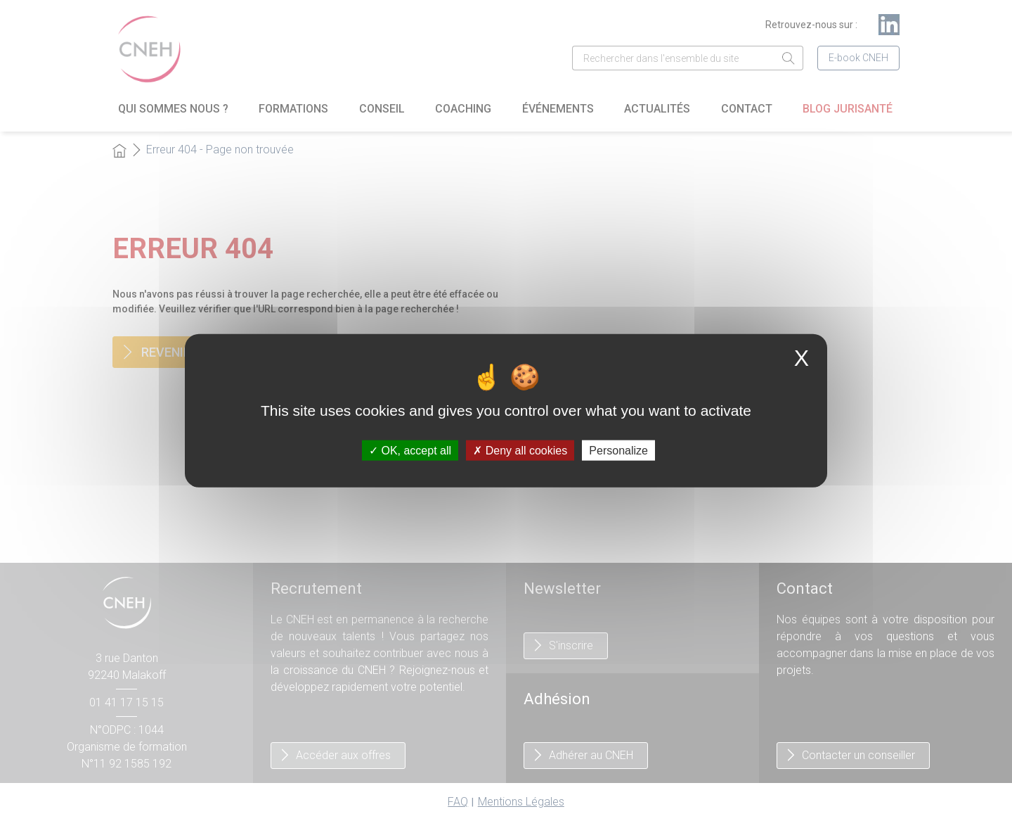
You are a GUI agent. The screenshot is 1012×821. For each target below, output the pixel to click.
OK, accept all (410, 451)
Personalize (618, 451)
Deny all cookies (520, 451)
